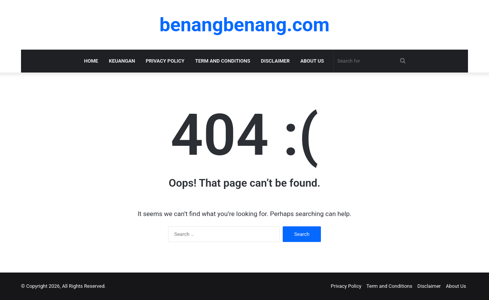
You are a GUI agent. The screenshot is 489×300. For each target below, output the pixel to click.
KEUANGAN (122, 61)
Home (91, 61)
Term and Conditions (222, 61)
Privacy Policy (165, 61)
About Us (312, 61)
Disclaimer (275, 61)
